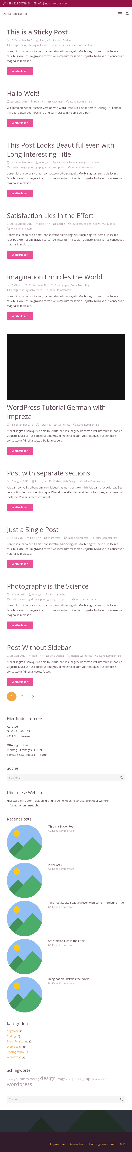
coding (87, 223)
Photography (64, 162)
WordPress (94, 162)
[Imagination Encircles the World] (24, 979)
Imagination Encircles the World (54, 276)
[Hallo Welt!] (24, 865)
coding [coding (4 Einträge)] (34, 1079)
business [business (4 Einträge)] (22, 1079)
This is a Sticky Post (37, 31)
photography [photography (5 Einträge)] (83, 1078)
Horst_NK (44, 40)
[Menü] (120, 13)
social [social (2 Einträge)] (97, 1079)
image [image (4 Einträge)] (60, 1079)
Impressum (57, 1144)
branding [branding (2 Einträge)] (11, 1079)
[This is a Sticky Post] (24, 827)
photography (35, 45)
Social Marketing (80, 285)
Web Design (64, 40)
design (15, 45)
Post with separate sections (48, 472)
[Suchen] (127, 14)
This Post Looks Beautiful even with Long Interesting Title (60, 150)
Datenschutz (77, 1144)
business (77, 223)
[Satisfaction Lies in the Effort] (24, 941)
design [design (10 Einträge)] (48, 1078)
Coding (61, 223)
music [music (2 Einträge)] (69, 1079)
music (23, 45)
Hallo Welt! (23, 93)
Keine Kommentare (82, 45)
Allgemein (57, 101)
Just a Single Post (33, 529)
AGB (122, 1144)
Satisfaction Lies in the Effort (50, 215)
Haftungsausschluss (102, 1144)
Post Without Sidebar (39, 647)
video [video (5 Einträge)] (105, 1078)
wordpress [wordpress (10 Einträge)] (19, 1084)
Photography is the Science (48, 586)
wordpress (58, 45)
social (48, 167)
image (23, 167)
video (47, 45)
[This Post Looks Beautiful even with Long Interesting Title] (24, 903)
